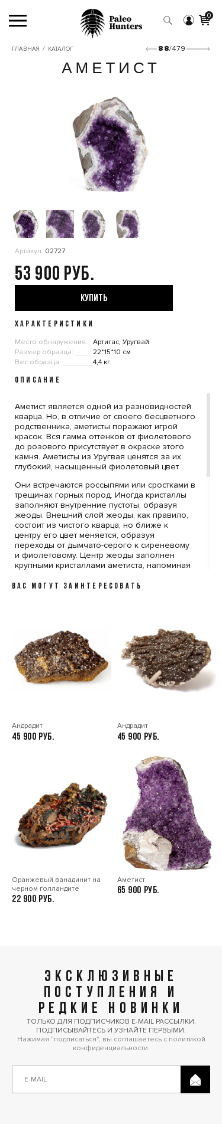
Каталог (60, 49)
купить (94, 298)
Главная (26, 49)
